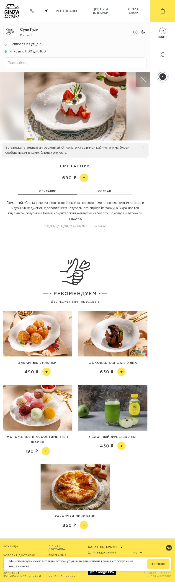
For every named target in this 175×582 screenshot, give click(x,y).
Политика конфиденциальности (22, 574)
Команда (10, 546)
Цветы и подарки (100, 10)
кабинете (103, 147)
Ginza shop (133, 10)
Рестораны (66, 11)
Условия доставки (19, 555)
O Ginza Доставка (57, 548)
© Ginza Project (156, 573)
